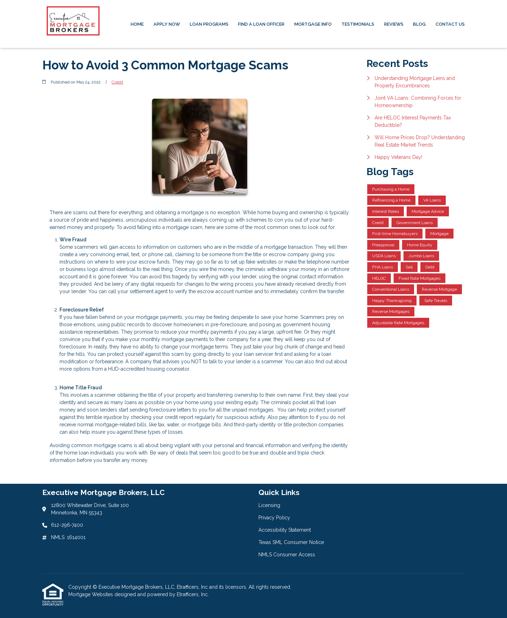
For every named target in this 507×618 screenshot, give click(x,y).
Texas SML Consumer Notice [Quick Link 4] (291, 542)
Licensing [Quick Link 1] (269, 505)
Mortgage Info (313, 24)
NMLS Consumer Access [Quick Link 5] (286, 554)
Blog (419, 24)
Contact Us (450, 24)
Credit (117, 82)
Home (137, 24)
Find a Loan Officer (261, 24)
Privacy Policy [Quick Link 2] (274, 517)
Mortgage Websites (91, 594)
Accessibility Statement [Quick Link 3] (284, 530)
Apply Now (167, 24)
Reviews (393, 24)
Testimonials (358, 24)
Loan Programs (209, 24)
